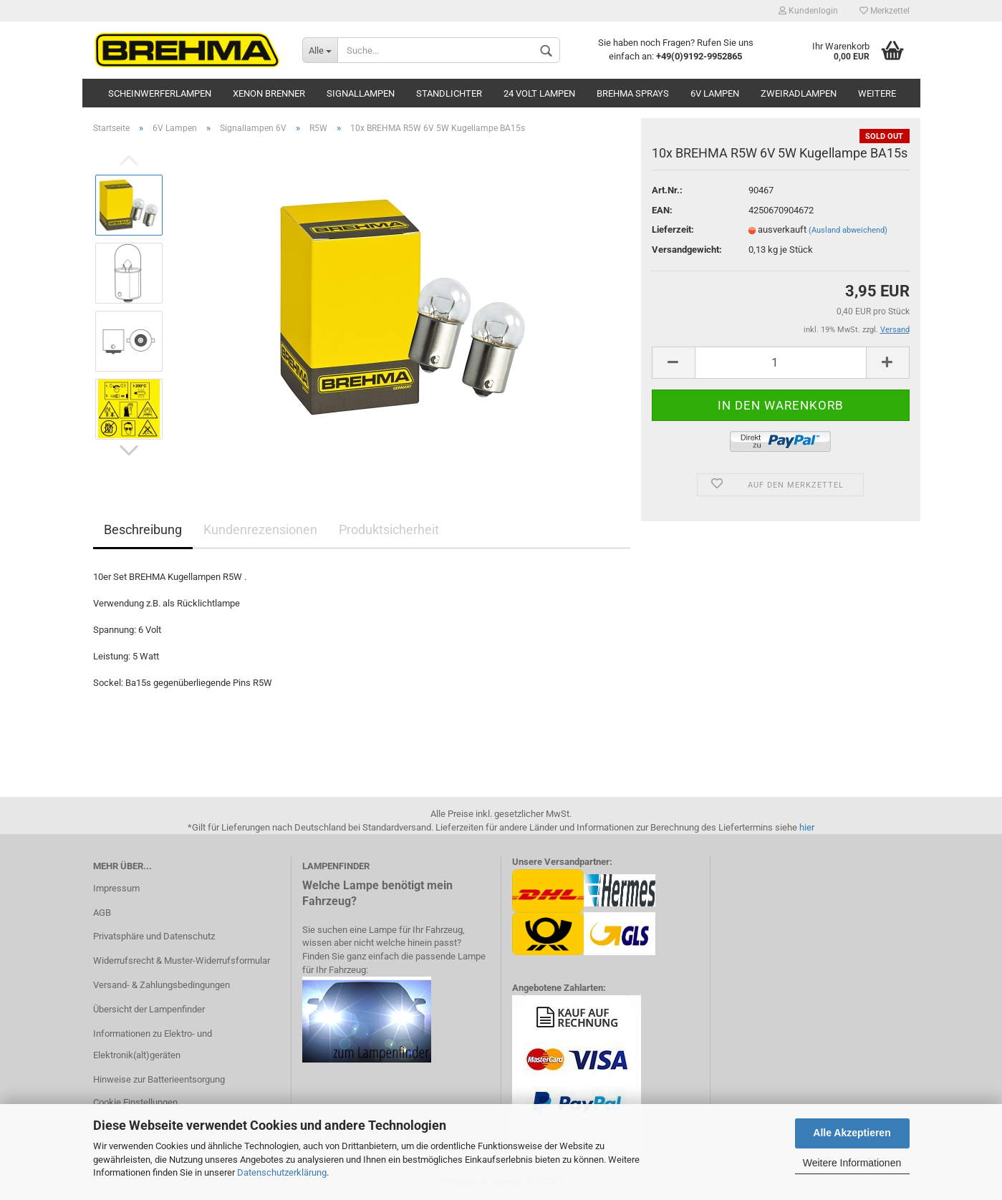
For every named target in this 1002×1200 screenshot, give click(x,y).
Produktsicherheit (389, 529)
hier (806, 827)
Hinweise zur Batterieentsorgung (159, 1079)
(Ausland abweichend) (848, 230)
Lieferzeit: (673, 229)
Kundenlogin (808, 11)
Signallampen (361, 93)
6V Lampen (714, 93)
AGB (102, 912)
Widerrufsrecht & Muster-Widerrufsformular (181, 960)
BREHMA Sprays (633, 93)
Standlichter (449, 93)
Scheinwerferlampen (159, 93)
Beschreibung (143, 529)
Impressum (116, 888)
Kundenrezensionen (260, 529)
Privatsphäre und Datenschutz (154, 936)
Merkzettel (884, 11)
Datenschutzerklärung (282, 1172)
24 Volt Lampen (539, 93)
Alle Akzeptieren (851, 1132)
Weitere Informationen (852, 1162)
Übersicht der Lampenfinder (149, 1009)
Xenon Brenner (269, 93)
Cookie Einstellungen (135, 1102)
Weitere (877, 93)
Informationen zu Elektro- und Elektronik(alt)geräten (152, 1044)
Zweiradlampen (799, 93)
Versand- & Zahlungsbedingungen (161, 984)
